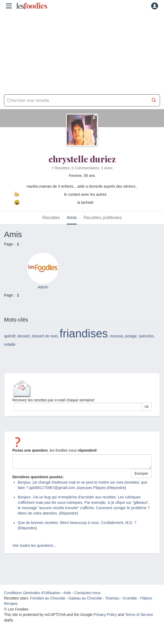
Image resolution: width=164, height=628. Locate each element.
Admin (43, 287)
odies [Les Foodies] (31, 6)
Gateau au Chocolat (85, 598)
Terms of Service (139, 614)
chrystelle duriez (82, 159)
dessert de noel (45, 336)
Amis (72, 217)
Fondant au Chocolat (47, 598)
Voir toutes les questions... (34, 545)
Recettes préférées (103, 217)
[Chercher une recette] (154, 100)
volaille (10, 344)
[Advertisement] (82, 51)
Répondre (116, 488)
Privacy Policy (105, 614)
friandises (84, 333)
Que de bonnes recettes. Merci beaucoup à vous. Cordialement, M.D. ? (77, 522)
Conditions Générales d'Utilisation (32, 593)
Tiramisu (112, 598)
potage (131, 336)
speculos (146, 336)
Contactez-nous (87, 593)
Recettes (51, 217)
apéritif (9, 336)
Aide (67, 593)
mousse (116, 336)
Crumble (130, 598)
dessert (23, 336)
